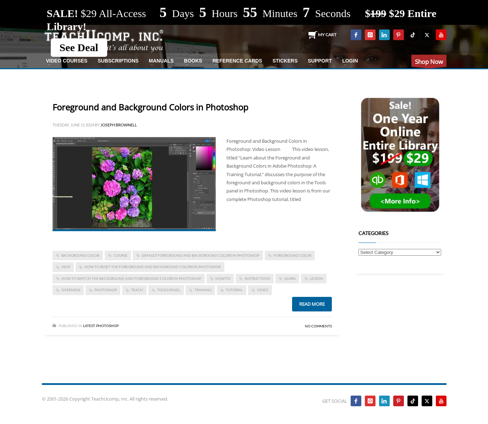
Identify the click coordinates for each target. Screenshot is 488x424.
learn (290, 278)
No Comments (318, 326)
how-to (222, 278)
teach (137, 290)
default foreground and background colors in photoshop (200, 255)
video (262, 290)
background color (80, 255)
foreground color (292, 255)
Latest (89, 326)
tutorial (234, 290)
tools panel (168, 290)
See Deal (79, 47)
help (65, 267)
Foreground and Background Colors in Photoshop (150, 107)
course (120, 255)
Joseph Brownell (118, 125)
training (203, 290)
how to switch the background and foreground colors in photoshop (131, 278)
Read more (312, 304)
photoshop (105, 290)
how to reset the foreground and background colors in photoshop (152, 267)
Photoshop (107, 326)
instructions (257, 278)
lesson (316, 278)
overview (70, 290)
